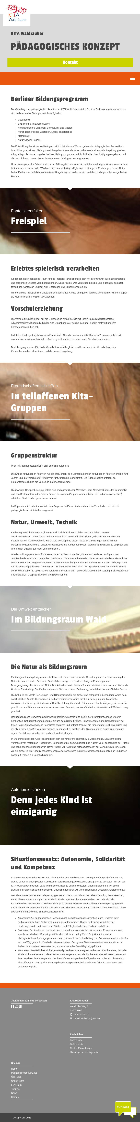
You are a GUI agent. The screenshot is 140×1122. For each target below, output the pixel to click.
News (14, 1093)
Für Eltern (16, 1085)
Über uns (16, 1076)
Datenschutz (76, 1044)
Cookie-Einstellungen (81, 1048)
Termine (15, 1089)
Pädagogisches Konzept (24, 1072)
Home (14, 1068)
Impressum (76, 1040)
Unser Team (17, 1081)
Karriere (15, 1097)
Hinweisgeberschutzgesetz (84, 1052)
